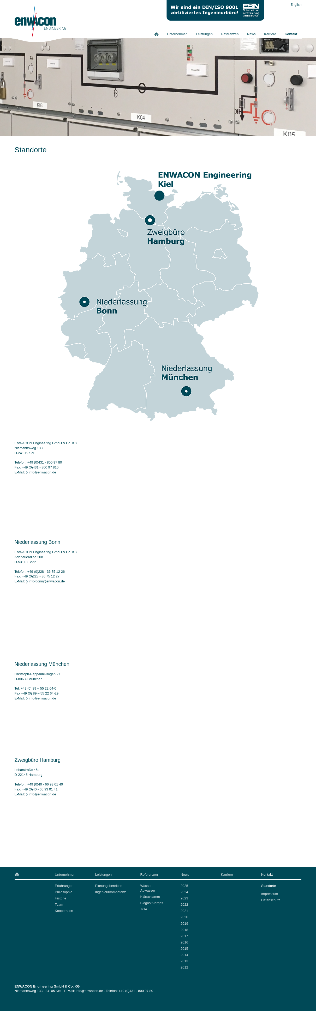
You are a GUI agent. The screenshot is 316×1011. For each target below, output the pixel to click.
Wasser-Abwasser (147, 888)
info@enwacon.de (42, 472)
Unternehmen (177, 34)
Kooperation (64, 911)
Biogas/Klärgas (151, 903)
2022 (184, 904)
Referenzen (230, 34)
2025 (184, 886)
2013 (184, 961)
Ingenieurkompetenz (110, 892)
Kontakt (291, 34)
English (296, 5)
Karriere (270, 34)
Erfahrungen (64, 886)
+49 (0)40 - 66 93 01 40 (45, 784)
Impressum (269, 894)
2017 (184, 936)
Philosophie (63, 892)
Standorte (268, 886)
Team (59, 904)
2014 (184, 955)
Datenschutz (270, 900)
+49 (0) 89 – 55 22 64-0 (38, 688)
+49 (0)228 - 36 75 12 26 (46, 572)
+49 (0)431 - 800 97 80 (44, 462)
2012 (184, 967)
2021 (184, 911)
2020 (184, 917)
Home (158, 34)
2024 (184, 892)
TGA (143, 909)
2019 (184, 923)
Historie (60, 898)
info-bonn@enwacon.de (47, 581)
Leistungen (204, 34)
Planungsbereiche (108, 886)
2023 (184, 898)
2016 (184, 942)
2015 (184, 949)
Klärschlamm (150, 897)
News (251, 34)
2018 (184, 930)
